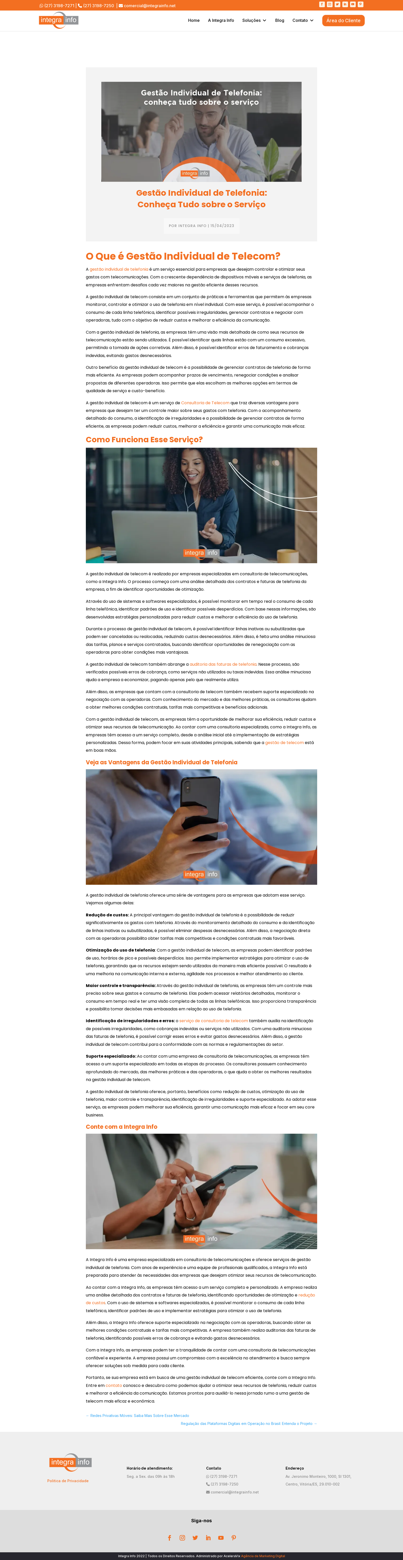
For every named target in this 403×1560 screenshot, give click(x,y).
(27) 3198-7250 (98, 5)
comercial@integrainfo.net (150, 5)
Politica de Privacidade (68, 1481)
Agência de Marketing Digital (263, 1556)
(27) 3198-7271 (59, 5)
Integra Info (192, 225)
